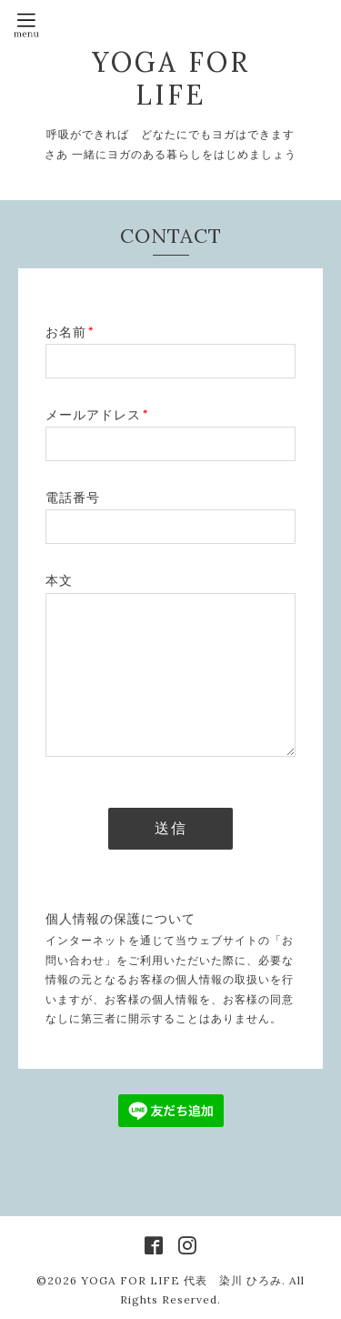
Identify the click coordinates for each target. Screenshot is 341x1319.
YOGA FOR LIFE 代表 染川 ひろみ (181, 1280)
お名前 (69, 332)
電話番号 (72, 497)
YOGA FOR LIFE (171, 78)
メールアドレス (96, 415)
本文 (59, 580)
